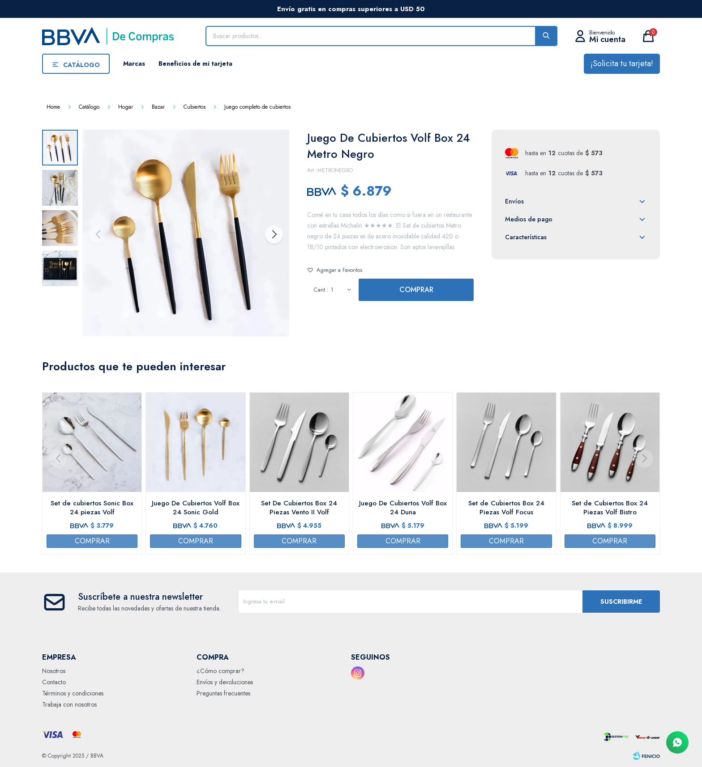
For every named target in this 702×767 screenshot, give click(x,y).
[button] (273, 234)
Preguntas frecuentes (223, 693)
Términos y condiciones (72, 693)
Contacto (54, 682)
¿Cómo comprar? (220, 670)
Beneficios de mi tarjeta (195, 63)
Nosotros (53, 670)
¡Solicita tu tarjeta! (622, 63)
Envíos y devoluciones (225, 682)
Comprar (416, 289)
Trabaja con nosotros (69, 704)
